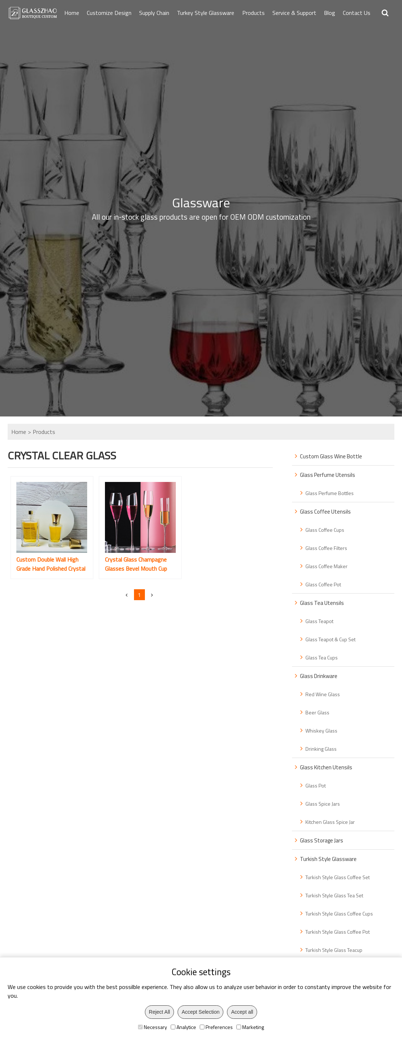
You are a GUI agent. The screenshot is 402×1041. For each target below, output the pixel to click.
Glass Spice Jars (322, 803)
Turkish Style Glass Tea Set (334, 895)
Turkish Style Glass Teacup (333, 950)
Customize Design (109, 12)
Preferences (216, 1027)
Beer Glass (317, 712)
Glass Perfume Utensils (327, 475)
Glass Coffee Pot (323, 584)
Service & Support (294, 12)
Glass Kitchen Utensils (326, 767)
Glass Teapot (319, 621)
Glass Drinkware (318, 676)
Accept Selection (200, 1012)
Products (253, 12)
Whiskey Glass (321, 730)
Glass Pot (315, 785)
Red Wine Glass (322, 694)
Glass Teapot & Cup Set (330, 639)
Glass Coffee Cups (324, 530)
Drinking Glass (321, 749)
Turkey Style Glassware (205, 12)
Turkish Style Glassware (328, 859)
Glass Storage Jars (321, 840)
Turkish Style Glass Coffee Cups (339, 913)
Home (71, 12)
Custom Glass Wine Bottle (331, 456)
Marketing (250, 1027)
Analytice (183, 1027)
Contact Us (356, 12)
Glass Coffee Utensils (325, 511)
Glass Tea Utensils (322, 603)
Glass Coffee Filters (326, 548)
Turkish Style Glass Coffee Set (337, 877)
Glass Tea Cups (321, 657)
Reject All (159, 1012)
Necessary (152, 1027)
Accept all (242, 1012)
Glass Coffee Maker (326, 566)
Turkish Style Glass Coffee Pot (337, 932)
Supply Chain (154, 12)
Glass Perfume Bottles (329, 493)
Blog (329, 12)
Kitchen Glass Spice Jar (330, 822)
